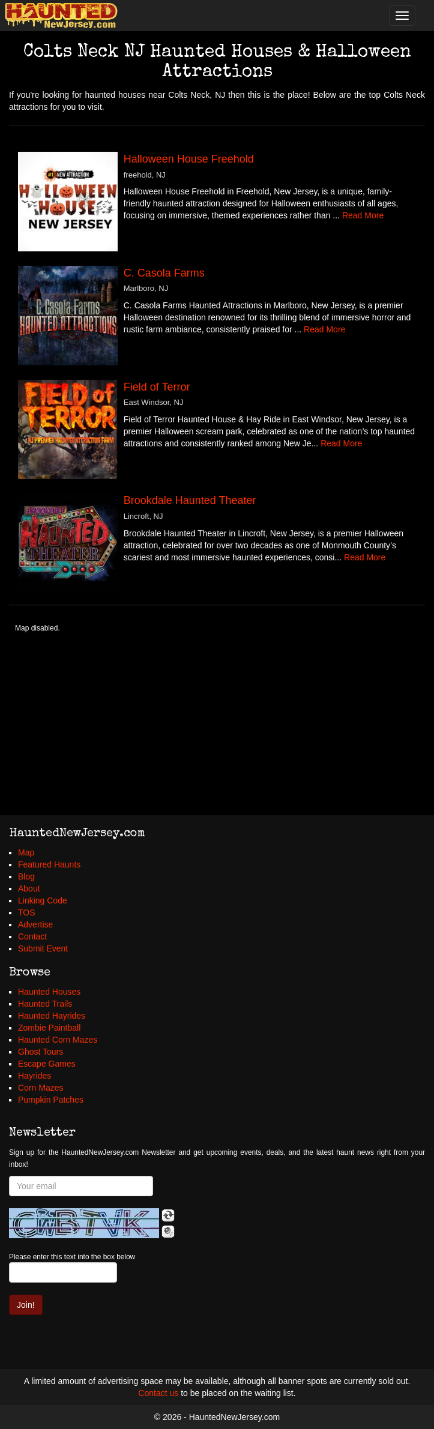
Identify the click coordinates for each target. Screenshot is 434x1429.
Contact (32, 936)
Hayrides (34, 1075)
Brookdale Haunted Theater (190, 500)
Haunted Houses (49, 991)
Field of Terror (157, 387)
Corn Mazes (40, 1087)
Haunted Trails (45, 1003)
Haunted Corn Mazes (57, 1039)
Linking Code (42, 900)
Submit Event (43, 948)
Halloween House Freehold (189, 159)
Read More (363, 215)
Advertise (35, 924)
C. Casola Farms (164, 273)
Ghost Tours (40, 1051)
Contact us (158, 1393)
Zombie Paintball (49, 1027)
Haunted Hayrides (51, 1015)
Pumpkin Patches (50, 1099)
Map (26, 852)
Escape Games (47, 1063)
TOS (26, 912)
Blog (26, 876)
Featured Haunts (49, 864)
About (29, 888)
